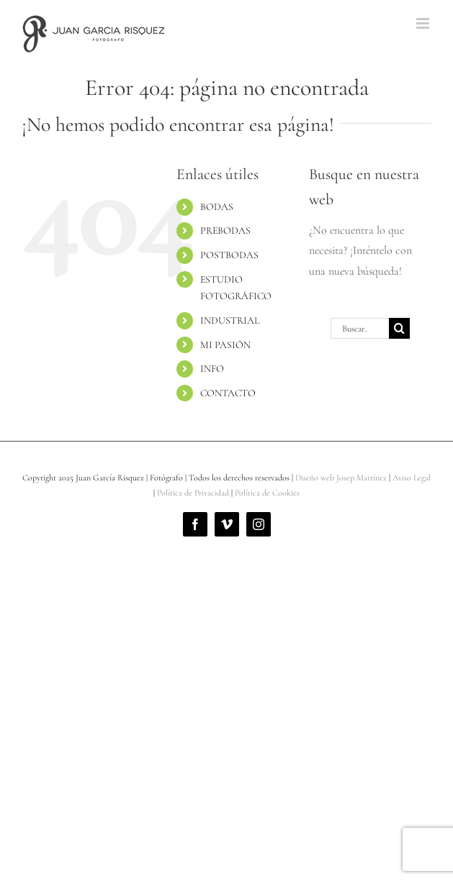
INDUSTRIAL (229, 320)
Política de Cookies (267, 493)
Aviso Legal (412, 478)
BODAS (216, 207)
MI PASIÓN (225, 345)
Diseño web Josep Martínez (341, 478)
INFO (212, 368)
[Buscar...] (360, 328)
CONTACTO (228, 393)
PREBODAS (225, 230)
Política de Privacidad (193, 493)
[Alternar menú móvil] (423, 23)
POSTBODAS (229, 255)
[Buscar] (399, 328)
